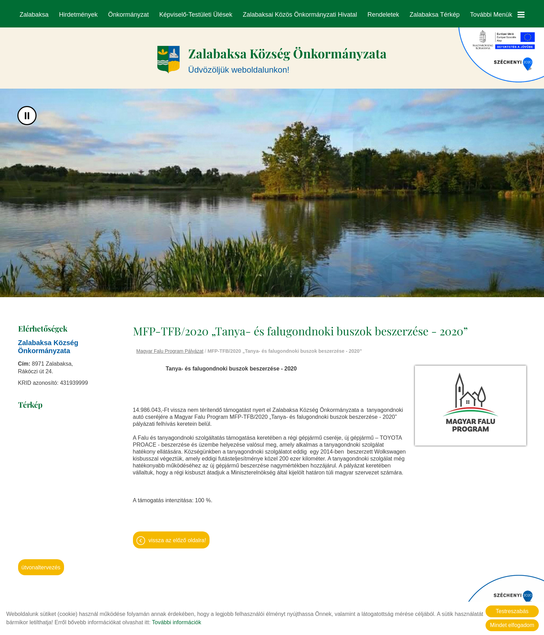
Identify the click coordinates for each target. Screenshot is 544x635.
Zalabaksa (34, 14)
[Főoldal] (168, 56)
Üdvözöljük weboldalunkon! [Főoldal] (287, 56)
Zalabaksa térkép (434, 14)
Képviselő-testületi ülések (195, 14)
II (27, 112)
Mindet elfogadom (512, 625)
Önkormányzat (128, 14)
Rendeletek (383, 14)
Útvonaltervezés (41, 564)
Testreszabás (512, 611)
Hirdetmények (78, 14)
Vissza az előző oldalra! (177, 537)
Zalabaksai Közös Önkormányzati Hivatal (300, 14)
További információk (176, 622)
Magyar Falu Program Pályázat (170, 347)
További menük (497, 14)
